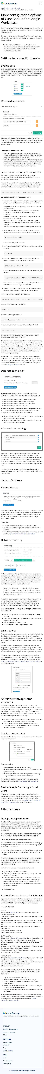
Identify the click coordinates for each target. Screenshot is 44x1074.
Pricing (5, 1034)
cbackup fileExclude (12, 364)
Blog (4, 1047)
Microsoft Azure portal (17, 938)
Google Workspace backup (10, 1029)
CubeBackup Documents (7, 8)
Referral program (8, 1050)
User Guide (17, 8)
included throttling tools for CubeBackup (22, 534)
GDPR (5, 1058)
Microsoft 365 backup (9, 1032)
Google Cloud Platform (17, 958)
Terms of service (7, 1060)
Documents (6, 1045)
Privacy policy (7, 1063)
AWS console (14, 912)
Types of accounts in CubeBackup (28, 781)
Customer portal (7, 1042)
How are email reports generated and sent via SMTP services (20, 661)
